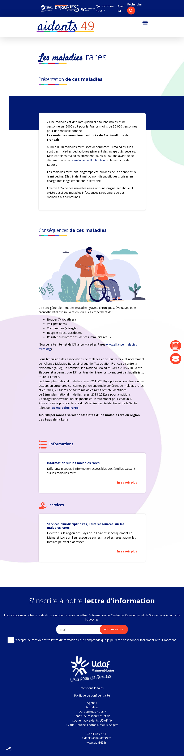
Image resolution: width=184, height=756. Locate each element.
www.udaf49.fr (96, 742)
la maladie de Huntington (88, 160)
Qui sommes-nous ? (92, 712)
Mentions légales (92, 688)
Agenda (92, 703)
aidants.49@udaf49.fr (96, 738)
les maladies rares (64, 408)
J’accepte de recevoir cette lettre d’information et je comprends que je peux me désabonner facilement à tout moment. (92, 640)
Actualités (92, 707)
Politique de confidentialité (92, 695)
